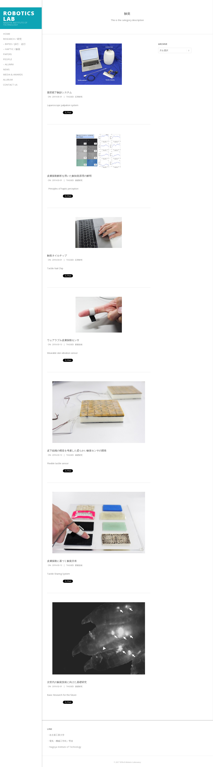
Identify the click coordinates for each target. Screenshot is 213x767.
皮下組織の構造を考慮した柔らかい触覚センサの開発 (76, 450)
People (7, 59)
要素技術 (78, 344)
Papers (7, 54)
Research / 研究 (12, 38)
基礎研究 (78, 180)
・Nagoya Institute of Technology (64, 746)
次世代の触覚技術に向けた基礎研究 (67, 682)
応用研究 (78, 96)
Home (6, 33)
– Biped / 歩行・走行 (14, 43)
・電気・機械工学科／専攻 (60, 740)
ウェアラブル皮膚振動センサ (63, 340)
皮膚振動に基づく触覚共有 (62, 561)
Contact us (10, 84)
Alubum (8, 79)
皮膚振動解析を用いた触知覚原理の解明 (69, 175)
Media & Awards (13, 74)
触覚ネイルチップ (57, 255)
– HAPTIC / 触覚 (11, 49)
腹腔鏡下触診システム (59, 92)
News (6, 69)
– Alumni (8, 64)
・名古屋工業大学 (55, 734)
